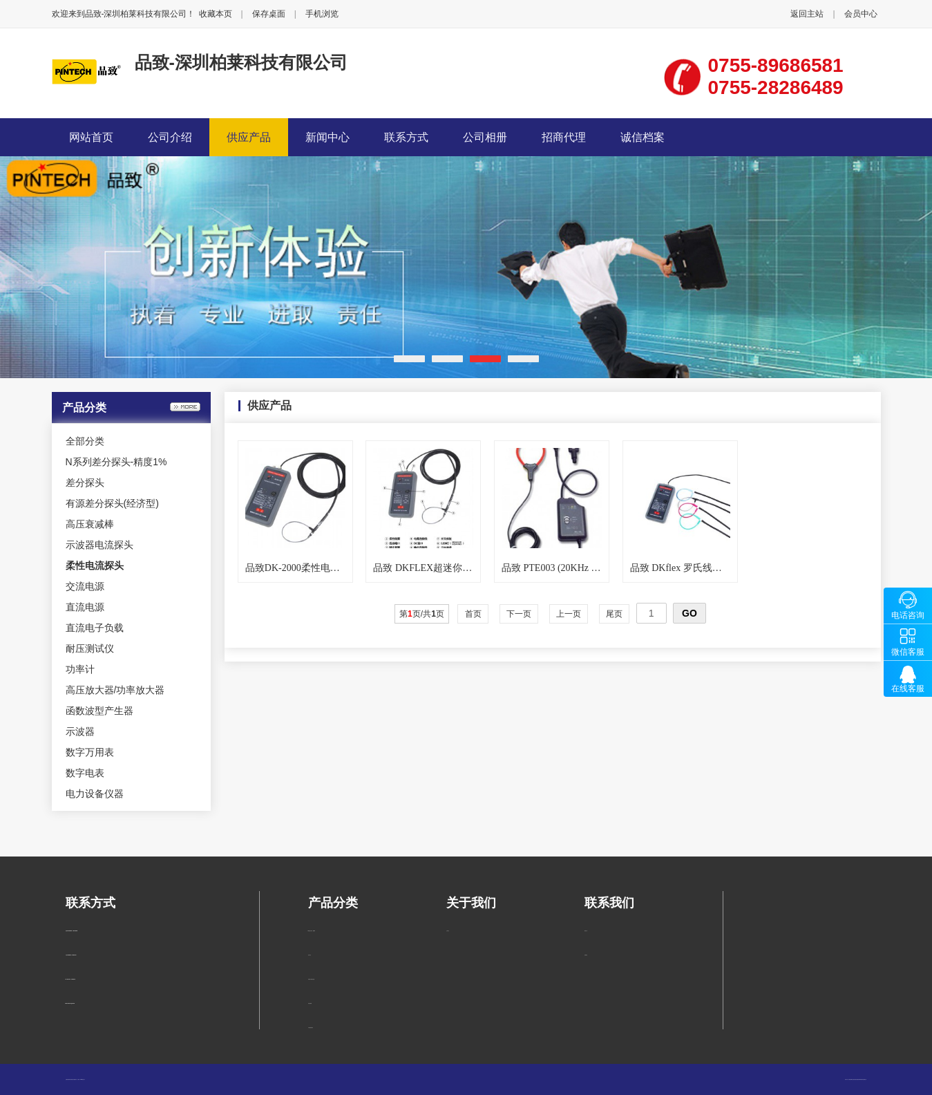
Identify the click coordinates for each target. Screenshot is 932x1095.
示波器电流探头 (99, 544)
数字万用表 (90, 752)
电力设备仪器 (95, 793)
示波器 (80, 731)
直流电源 (85, 606)
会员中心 (860, 14)
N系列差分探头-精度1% (116, 461)
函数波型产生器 (99, 710)
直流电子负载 (95, 627)
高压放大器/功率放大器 (115, 689)
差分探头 (85, 482)
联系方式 (406, 137)
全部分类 (85, 441)
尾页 (614, 614)
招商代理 (564, 137)
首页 (473, 614)
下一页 (519, 614)
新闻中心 (327, 137)
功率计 (80, 669)
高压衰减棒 (90, 524)
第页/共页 (421, 614)
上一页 (569, 614)
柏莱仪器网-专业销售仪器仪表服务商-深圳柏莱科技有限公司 (857, 1079)
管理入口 (83, 1079)
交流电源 (85, 586)
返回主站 (807, 14)
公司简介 (447, 930)
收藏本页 (215, 14)
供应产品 (249, 137)
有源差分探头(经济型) (112, 503)
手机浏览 (322, 14)
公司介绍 (170, 137)
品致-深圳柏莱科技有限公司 (241, 62)
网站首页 (91, 137)
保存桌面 (268, 14)
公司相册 (485, 137)
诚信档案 (642, 137)
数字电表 (85, 772)
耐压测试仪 (90, 648)
